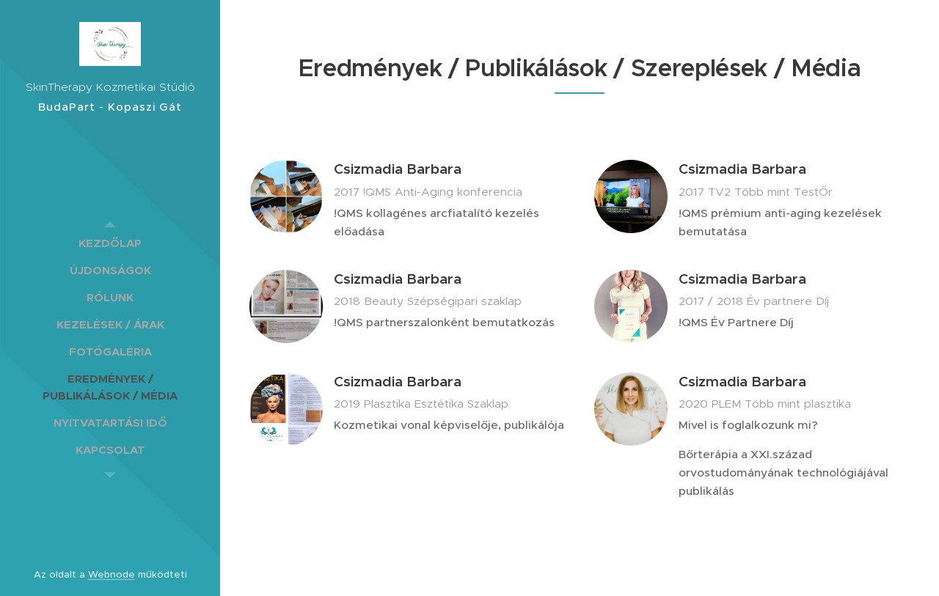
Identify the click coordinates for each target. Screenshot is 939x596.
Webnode (111, 574)
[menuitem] (110, 243)
